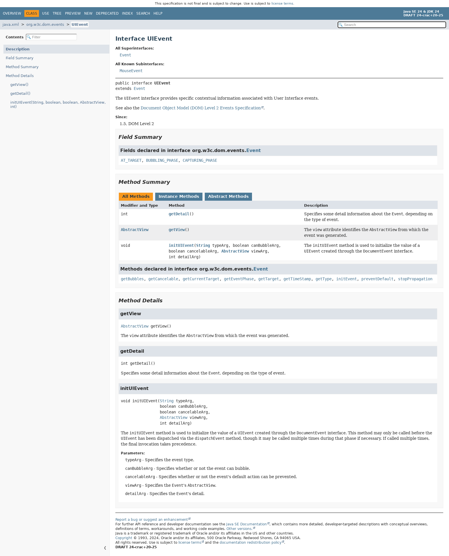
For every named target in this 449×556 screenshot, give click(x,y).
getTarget (268, 279)
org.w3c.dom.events (45, 24)
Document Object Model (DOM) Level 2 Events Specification (201, 108)
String (203, 245)
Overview (12, 13)
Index (127, 13)
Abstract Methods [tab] (228, 196)
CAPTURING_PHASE (200, 160)
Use (45, 13)
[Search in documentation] (392, 24)
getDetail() (20, 93)
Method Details (20, 76)
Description (17, 49)
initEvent (346, 279)
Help (157, 13)
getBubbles (132, 279)
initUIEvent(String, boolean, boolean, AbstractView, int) (58, 104)
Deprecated (107, 13)
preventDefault (377, 279)
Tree (57, 13)
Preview (73, 13)
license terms (282, 3)
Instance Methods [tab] (179, 196)
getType (324, 279)
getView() (19, 84)
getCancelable (163, 279)
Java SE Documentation (246, 524)
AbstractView (134, 229)
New (88, 13)
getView (177, 229)
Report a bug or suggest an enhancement (151, 520)
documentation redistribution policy (250, 543)
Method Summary (22, 67)
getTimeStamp (297, 279)
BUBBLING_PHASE (162, 160)
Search (143, 13)
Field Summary (20, 58)
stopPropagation (415, 279)
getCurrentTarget (201, 279)
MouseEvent (131, 70)
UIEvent (80, 24)
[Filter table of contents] (51, 37)
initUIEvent (181, 245)
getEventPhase (239, 279)
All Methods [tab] (135, 196)
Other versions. (240, 529)
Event (125, 55)
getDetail (179, 214)
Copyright (123, 538)
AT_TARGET (131, 160)
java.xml (11, 24)
